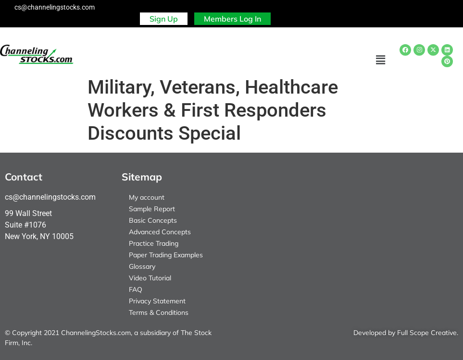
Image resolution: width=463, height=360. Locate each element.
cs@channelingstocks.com (54, 7)
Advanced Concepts (160, 232)
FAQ (135, 289)
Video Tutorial (150, 278)
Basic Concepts (153, 220)
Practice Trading (153, 243)
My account (146, 197)
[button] (381, 60)
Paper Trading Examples (166, 255)
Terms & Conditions (158, 312)
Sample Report (152, 208)
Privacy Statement (157, 301)
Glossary (142, 266)
